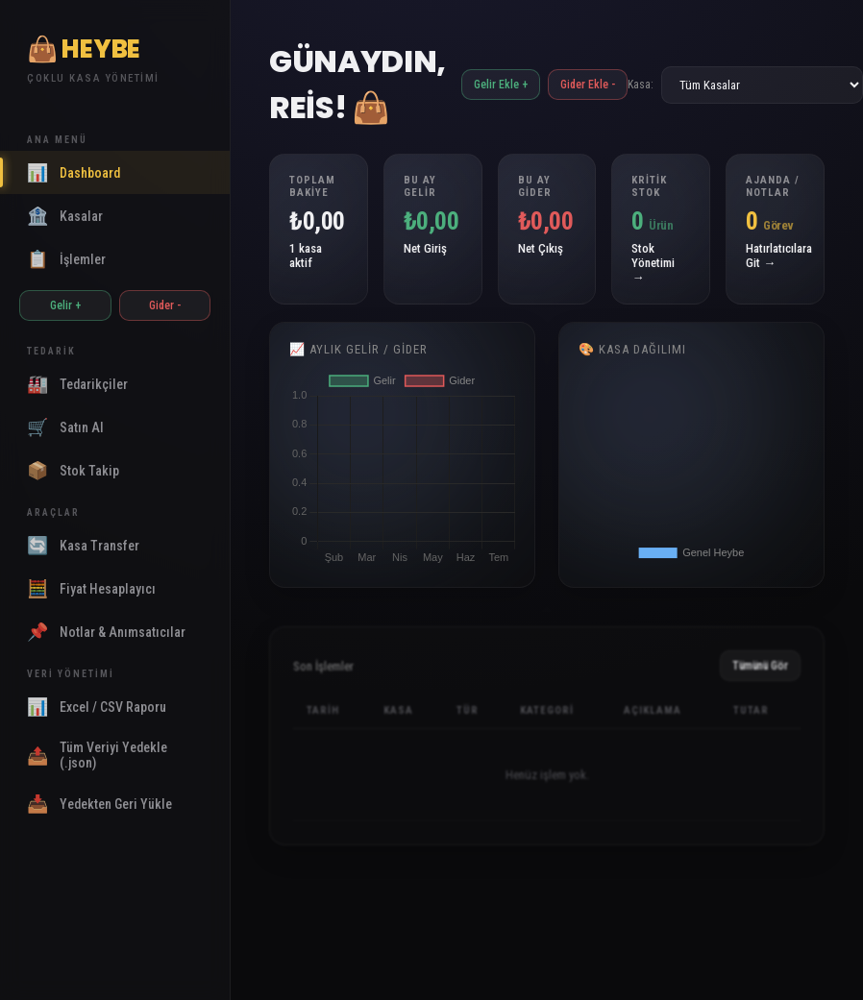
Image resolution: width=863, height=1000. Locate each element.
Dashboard (73, 172)
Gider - (165, 305)
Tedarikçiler (77, 384)
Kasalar (65, 216)
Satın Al (65, 427)
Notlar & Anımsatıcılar (106, 632)
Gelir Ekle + (501, 84)
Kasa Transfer (83, 545)
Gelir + (65, 305)
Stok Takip (73, 470)
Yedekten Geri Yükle (99, 803)
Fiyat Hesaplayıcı (91, 588)
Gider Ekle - (587, 84)
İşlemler (66, 259)
